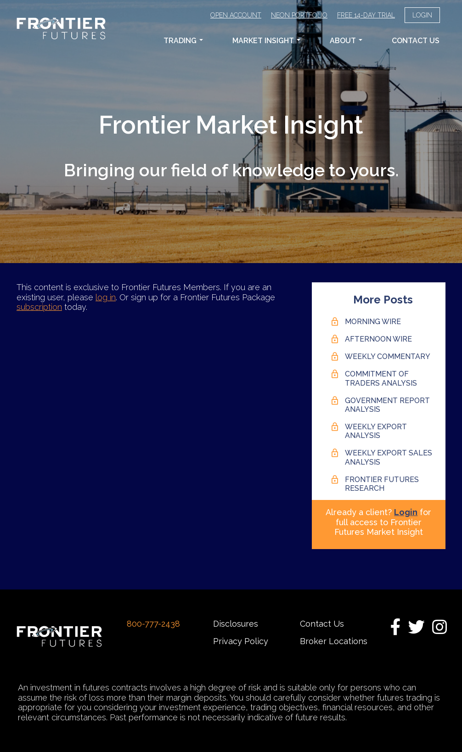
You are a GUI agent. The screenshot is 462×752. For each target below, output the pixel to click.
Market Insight (266, 40)
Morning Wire (373, 321)
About (346, 40)
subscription (39, 307)
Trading (183, 40)
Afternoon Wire (378, 339)
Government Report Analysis (387, 405)
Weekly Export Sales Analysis (388, 457)
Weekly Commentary (387, 356)
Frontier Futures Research (382, 484)
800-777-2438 (153, 624)
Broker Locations (333, 641)
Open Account (235, 15)
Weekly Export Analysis (376, 431)
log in (106, 297)
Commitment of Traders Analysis (381, 378)
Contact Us (415, 40)
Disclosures (235, 624)
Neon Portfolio (299, 15)
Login (422, 15)
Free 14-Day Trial (366, 15)
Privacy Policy (240, 641)
